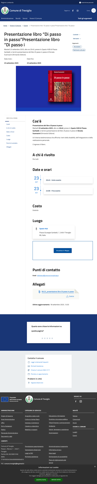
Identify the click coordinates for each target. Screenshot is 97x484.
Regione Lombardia (7, 2)
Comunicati (76, 419)
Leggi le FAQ (29, 453)
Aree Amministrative (8, 419)
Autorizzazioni (53, 433)
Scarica (70, 296)
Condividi (77, 35)
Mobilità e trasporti (31, 429)
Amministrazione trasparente (58, 446)
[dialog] (48, 474)
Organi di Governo (7, 416)
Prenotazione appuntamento (34, 446)
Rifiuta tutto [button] (56, 480)
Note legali (52, 453)
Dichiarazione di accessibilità (58, 456)
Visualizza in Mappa (62, 250)
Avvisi (75, 423)
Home (5, 25)
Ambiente (52, 426)
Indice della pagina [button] (11, 118)
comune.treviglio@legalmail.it (14, 463)
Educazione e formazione (57, 416)
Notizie (75, 416)
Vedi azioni (77, 39)
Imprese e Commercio (32, 423)
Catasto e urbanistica (32, 426)
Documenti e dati (6, 436)
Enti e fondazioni (6, 426)
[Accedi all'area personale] (86, 2)
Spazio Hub (43, 228)
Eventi (26, 25)
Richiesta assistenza (31, 456)
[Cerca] (93, 10)
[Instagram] (77, 10)
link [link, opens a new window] (67, 476)
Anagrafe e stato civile (32, 416)
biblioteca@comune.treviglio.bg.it (48, 275)
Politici (3, 429)
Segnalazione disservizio (33, 450)
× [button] (95, 466)
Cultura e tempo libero (32, 419)
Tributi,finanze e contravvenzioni (59, 423)
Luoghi (75, 432)
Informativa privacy (55, 450)
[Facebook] (72, 10)
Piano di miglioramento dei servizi (57, 461)
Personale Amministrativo (9, 433)
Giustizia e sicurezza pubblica (58, 419)
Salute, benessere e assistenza (59, 429)
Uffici (2, 423)
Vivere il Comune (15, 25)
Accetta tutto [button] (41, 480)
